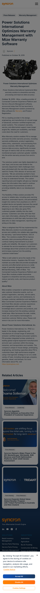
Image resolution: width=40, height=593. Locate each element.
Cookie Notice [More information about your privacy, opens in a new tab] (9, 570)
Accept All (19, 576)
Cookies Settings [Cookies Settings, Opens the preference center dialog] (19, 588)
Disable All (19, 582)
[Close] (37, 555)
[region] (20, 572)
